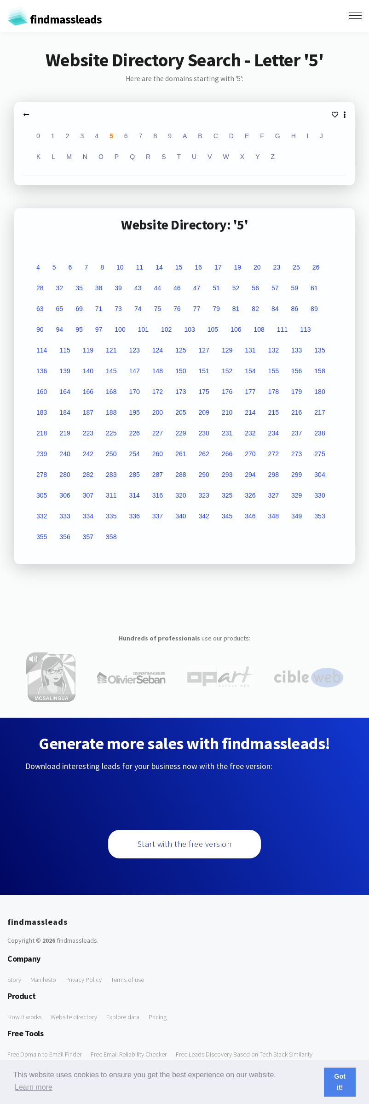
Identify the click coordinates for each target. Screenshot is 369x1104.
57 (275, 288)
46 (177, 288)
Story (14, 979)
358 (111, 536)
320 (180, 495)
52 (236, 288)
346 (250, 516)
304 (319, 474)
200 (157, 412)
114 (41, 350)
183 (41, 412)
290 (204, 474)
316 (157, 495)
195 (134, 412)
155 (273, 371)
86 (295, 308)
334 (88, 516)
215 (273, 412)
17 (218, 267)
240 (64, 454)
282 (88, 474)
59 (295, 288)
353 (319, 516)
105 (213, 329)
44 (157, 288)
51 (216, 288)
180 (319, 391)
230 (204, 433)
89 (314, 308)
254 (134, 454)
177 (250, 391)
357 (88, 536)
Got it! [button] (340, 1082)
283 (111, 474)
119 (88, 350)
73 (118, 308)
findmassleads (54, 19)
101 (143, 329)
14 (159, 267)
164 (64, 391)
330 (319, 495)
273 (296, 454)
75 (157, 308)
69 (79, 308)
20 (257, 267)
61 (314, 288)
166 (88, 391)
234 (273, 433)
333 (64, 516)
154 (250, 371)
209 (204, 412)
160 (41, 391)
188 (111, 412)
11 (140, 267)
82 (255, 308)
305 (41, 495)
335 (111, 516)
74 (138, 308)
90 (40, 329)
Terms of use (127, 979)
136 (41, 371)
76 (177, 308)
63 (40, 308)
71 (99, 308)
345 (227, 516)
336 (134, 516)
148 (157, 371)
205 (180, 412)
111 (282, 329)
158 (319, 371)
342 (204, 516)
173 (180, 391)
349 (296, 516)
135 (319, 350)
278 (41, 474)
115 (64, 350)
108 (259, 329)
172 (157, 391)
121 (111, 350)
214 (250, 412)
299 (296, 474)
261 (180, 454)
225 (111, 433)
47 (197, 288)
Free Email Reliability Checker (129, 1054)
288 (180, 474)
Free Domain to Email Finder (44, 1054)
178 (273, 391)
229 (180, 433)
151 (204, 371)
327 (273, 495)
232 (250, 433)
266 (227, 454)
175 (204, 391)
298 (273, 474)
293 (227, 474)
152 (227, 371)
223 (88, 433)
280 (64, 474)
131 (250, 350)
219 (64, 433)
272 (273, 454)
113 (305, 329)
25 (296, 267)
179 (296, 391)
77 (197, 308)
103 (189, 329)
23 (277, 267)
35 (79, 288)
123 (134, 350)
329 (296, 495)
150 (180, 371)
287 (157, 474)
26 (316, 267)
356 (64, 536)
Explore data (122, 1017)
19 (237, 267)
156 (296, 371)
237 (296, 433)
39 (118, 288)
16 (198, 267)
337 (157, 516)
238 (319, 433)
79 (216, 308)
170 (134, 391)
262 (204, 454)
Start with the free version (185, 844)
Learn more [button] (33, 1087)
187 (88, 412)
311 (111, 495)
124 (157, 350)
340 (180, 516)
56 (255, 288)
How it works (24, 1017)
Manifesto (43, 979)
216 (296, 412)
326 (250, 495)
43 (138, 288)
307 (88, 495)
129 (227, 350)
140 (88, 371)
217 (319, 412)
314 (134, 495)
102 (166, 329)
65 (59, 308)
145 (111, 371)
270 (250, 454)
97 (99, 329)
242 (88, 454)
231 (227, 433)
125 (180, 350)
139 (64, 371)
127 (204, 350)
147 (134, 371)
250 (111, 454)
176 (227, 391)
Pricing (158, 1017)
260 (157, 454)
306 (64, 495)
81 (236, 308)
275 (319, 454)
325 (227, 495)
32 (59, 288)
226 (134, 433)
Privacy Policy (83, 979)
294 (250, 474)
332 (41, 516)
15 (179, 267)
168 (111, 391)
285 (134, 474)
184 (64, 412)
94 (59, 329)
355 (41, 536)
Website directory (74, 1017)
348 (273, 516)
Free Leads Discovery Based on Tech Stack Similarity (244, 1054)
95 (79, 329)
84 (275, 308)
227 (157, 433)
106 (236, 329)
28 (40, 288)
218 (41, 433)
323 (204, 495)
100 (120, 329)
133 (296, 350)
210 (227, 412)
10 (120, 267)
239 (41, 454)
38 (99, 288)
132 (273, 350)
